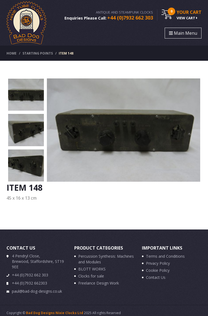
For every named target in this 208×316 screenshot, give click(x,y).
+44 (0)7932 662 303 (130, 17)
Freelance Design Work (98, 283)
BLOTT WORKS (92, 269)
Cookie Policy (158, 270)
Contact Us (155, 277)
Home (11, 53)
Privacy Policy (158, 263)
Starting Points (37, 53)
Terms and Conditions (165, 256)
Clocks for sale (91, 276)
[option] (26, 94)
